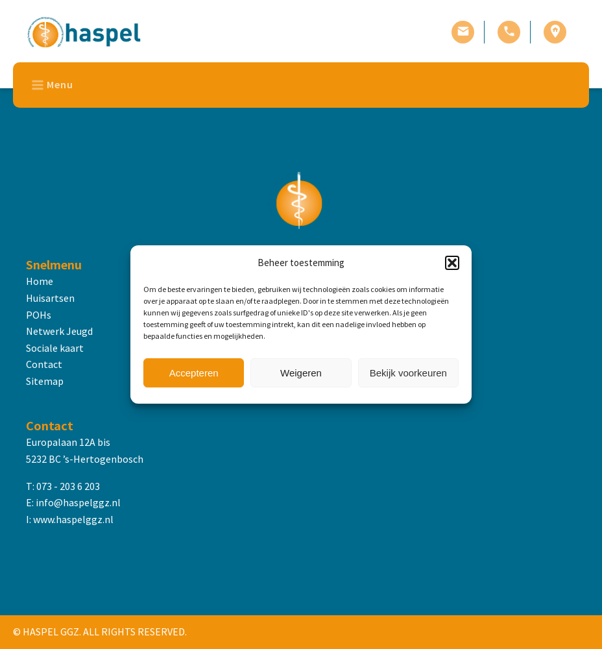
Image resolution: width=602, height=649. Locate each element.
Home (39, 281)
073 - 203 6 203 (68, 486)
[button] (452, 262)
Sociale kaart (55, 347)
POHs (38, 314)
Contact (44, 364)
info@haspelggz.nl (78, 502)
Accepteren (194, 372)
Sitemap (45, 380)
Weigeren (301, 372)
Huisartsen (50, 297)
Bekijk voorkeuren (408, 372)
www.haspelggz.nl (73, 519)
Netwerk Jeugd (59, 330)
